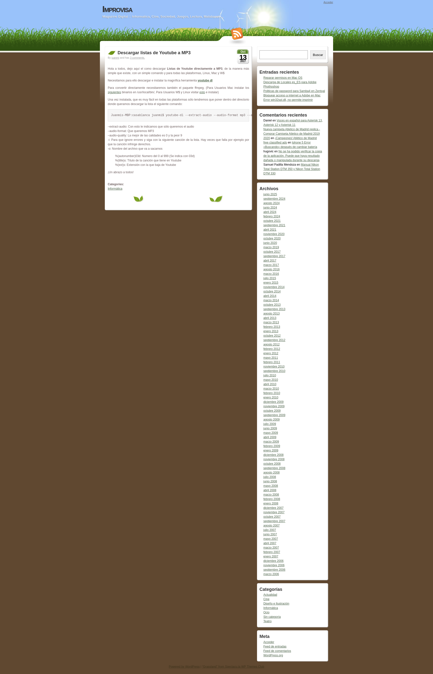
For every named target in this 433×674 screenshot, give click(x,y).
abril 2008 (269, 490)
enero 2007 (270, 556)
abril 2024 (269, 212)
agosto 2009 (271, 419)
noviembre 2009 (273, 406)
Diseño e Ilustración (276, 603)
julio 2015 (269, 278)
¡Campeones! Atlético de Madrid (296, 138)
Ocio (266, 612)
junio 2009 (270, 428)
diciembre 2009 (273, 402)
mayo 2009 (270, 433)
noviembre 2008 (273, 459)
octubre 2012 (272, 335)
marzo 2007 (271, 547)
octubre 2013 (272, 304)
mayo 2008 (270, 486)
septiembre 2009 (274, 415)
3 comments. (137, 57)
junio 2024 (270, 207)
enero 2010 (270, 397)
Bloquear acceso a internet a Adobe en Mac (292, 95)
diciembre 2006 (273, 561)
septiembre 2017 (274, 256)
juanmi (115, 57)
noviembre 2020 (273, 234)
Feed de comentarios (277, 651)
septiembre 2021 (274, 225)
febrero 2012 (271, 349)
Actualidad (270, 594)
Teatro (267, 621)
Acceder (328, 2)
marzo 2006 (271, 574)
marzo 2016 (271, 274)
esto (202, 92)
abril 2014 (269, 296)
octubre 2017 (272, 251)
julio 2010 (269, 375)
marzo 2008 (271, 494)
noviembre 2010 (273, 366)
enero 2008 (270, 503)
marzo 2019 (271, 247)
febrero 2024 (271, 216)
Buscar (318, 55)
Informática (115, 188)
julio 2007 (269, 530)
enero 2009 (270, 450)
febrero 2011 (271, 362)
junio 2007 (270, 534)
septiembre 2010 (274, 371)
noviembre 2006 (273, 565)
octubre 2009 (272, 410)
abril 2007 (269, 543)
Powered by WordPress (184, 666)
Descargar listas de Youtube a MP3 (154, 52)
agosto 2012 (271, 344)
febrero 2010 (271, 393)
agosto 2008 (271, 472)
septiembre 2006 (274, 569)
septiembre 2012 (274, 340)
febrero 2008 (271, 499)
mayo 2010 (270, 380)
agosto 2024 (271, 203)
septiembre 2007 (274, 521)
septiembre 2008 (274, 468)
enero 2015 (270, 282)
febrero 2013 (271, 327)
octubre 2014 (272, 291)
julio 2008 (269, 477)
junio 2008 (270, 481)
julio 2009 (269, 424)
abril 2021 (269, 229)
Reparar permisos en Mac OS (282, 77)
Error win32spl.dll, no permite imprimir (288, 100)
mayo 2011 (270, 357)
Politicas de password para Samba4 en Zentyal (294, 91)
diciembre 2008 (273, 455)
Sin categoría (272, 617)
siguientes (114, 92)
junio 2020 (270, 243)
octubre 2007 (272, 516)
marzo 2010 (271, 388)
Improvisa (117, 9)
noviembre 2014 (273, 287)
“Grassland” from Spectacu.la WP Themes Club (233, 666)
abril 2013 (269, 318)
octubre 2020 (272, 238)
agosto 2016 (271, 269)
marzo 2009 (271, 441)
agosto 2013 (271, 313)
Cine (266, 599)
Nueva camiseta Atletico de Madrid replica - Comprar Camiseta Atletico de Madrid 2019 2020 (291, 134)
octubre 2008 (272, 463)
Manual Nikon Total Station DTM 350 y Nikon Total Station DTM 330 (291, 169)
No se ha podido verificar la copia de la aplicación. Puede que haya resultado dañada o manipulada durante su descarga (292, 156)
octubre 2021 (272, 221)
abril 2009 (269, 437)
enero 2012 (270, 353)
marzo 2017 (271, 265)
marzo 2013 (271, 322)
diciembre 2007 (273, 508)
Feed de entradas (274, 646)
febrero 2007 (271, 552)
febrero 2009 (271, 446)
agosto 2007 (271, 525)
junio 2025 (270, 194)
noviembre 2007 (273, 512)
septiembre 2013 (274, 309)
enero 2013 (270, 331)
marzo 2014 (271, 300)
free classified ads (275, 142)
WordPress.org (273, 655)
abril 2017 (269, 260)
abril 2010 (269, 384)
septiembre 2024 (274, 198)
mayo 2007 (270, 539)
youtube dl (205, 80)
